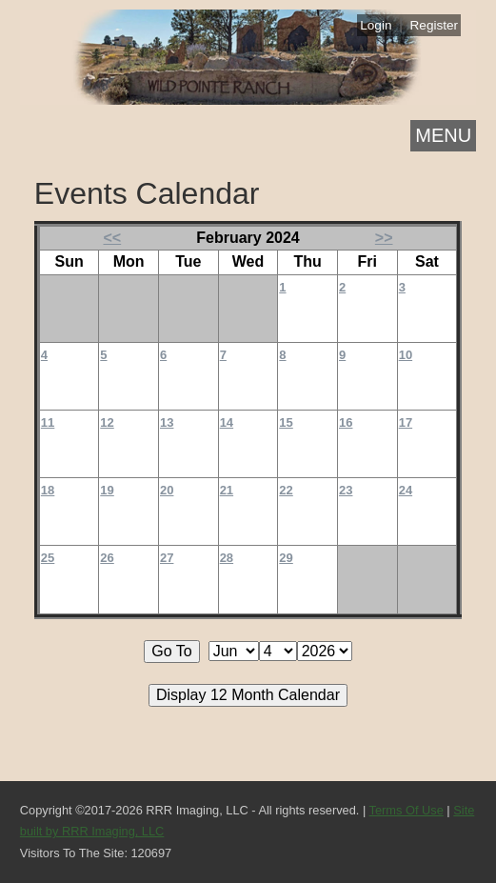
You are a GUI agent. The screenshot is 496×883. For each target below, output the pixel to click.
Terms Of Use (406, 810)
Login (375, 25)
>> (384, 238)
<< (113, 238)
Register (434, 25)
